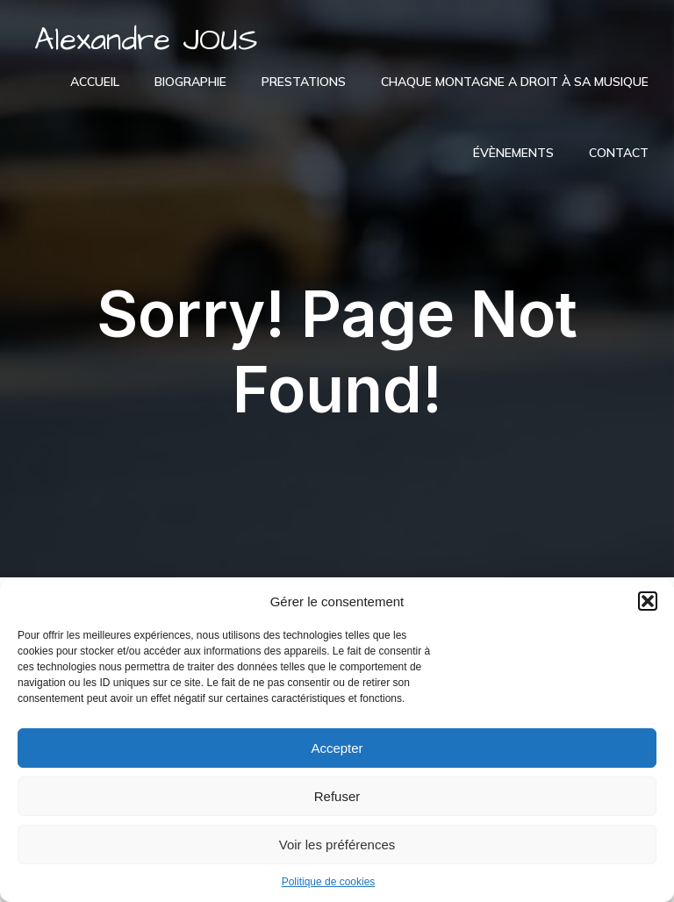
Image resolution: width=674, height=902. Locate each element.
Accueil (94, 81)
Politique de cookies (329, 882)
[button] (647, 601)
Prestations (304, 81)
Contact (619, 153)
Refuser (337, 796)
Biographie (190, 81)
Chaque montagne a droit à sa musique (515, 81)
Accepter (336, 748)
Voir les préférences (337, 844)
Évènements (513, 153)
